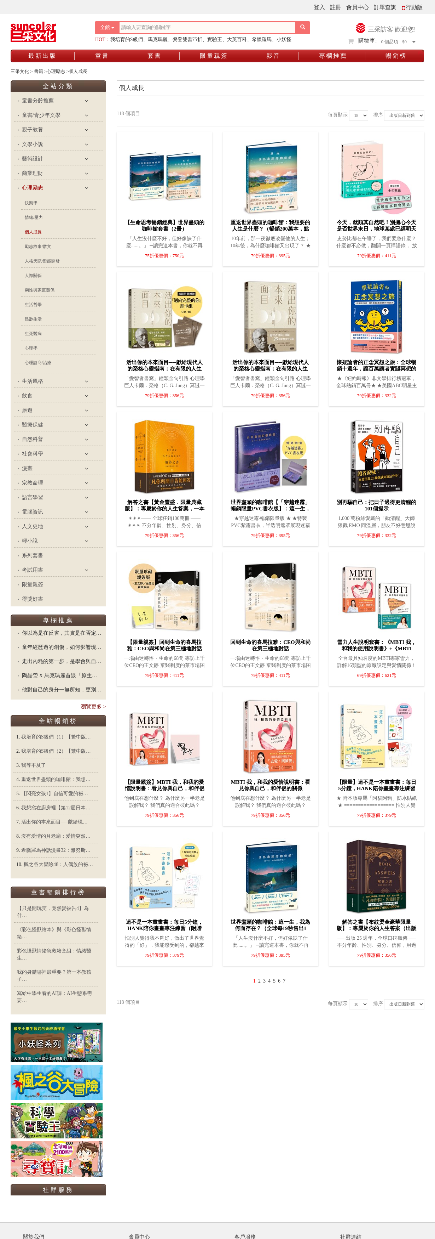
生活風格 (32, 381)
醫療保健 (32, 425)
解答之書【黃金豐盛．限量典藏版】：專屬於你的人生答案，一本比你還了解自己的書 (164, 508)
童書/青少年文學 (41, 115)
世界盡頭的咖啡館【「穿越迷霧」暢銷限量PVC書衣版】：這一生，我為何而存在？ (271, 508)
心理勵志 (32, 188)
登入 (319, 7)
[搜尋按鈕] (302, 27)
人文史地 (32, 526)
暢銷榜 (396, 55)
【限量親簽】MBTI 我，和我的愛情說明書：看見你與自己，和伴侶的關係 (164, 788)
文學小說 (32, 144)
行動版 (412, 7)
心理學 (31, 348)
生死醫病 (33, 333)
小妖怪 (284, 39)
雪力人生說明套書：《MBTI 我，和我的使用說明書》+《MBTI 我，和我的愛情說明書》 (376, 648)
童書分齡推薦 (38, 100)
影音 (273, 55)
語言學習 (32, 497)
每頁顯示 (338, 115)
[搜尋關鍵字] (207, 27)
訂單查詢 (385, 7)
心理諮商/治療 (38, 362)
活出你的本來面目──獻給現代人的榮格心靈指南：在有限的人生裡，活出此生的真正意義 (270, 369)
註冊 (335, 7)
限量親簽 (214, 55)
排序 (378, 115)
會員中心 (357, 7)
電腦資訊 (32, 512)
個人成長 (33, 232)
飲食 (27, 395)
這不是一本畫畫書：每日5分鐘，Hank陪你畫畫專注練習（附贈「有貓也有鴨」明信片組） (164, 928)
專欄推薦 (333, 55)
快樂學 (31, 202)
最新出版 (42, 55)
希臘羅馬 (262, 39)
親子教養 (32, 129)
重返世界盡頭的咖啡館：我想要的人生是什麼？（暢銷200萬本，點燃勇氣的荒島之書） (270, 229)
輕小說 (30, 541)
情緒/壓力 (34, 217)
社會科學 (32, 454)
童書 (102, 55)
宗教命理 (32, 483)
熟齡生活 (33, 319)
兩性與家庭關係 (39, 290)
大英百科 (237, 39)
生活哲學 (33, 304)
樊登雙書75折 (187, 39)
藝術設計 (32, 159)
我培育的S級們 (126, 39)
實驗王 (214, 39)
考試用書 (32, 570)
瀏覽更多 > (93, 706)
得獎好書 (32, 599)
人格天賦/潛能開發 (42, 261)
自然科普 (32, 439)
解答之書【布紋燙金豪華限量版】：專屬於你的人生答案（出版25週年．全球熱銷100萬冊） (376, 928)
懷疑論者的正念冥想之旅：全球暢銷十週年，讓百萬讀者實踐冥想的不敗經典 (376, 369)
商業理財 (32, 173)
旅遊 (27, 410)
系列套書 (32, 555)
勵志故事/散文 (38, 246)
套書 (154, 55)
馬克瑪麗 (158, 39)
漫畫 (27, 468)
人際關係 (33, 275)
